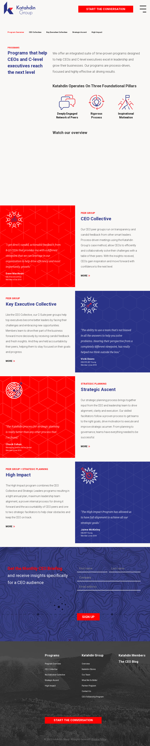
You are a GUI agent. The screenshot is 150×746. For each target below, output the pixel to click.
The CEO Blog (128, 661)
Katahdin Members (132, 655)
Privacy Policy (99, 739)
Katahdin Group (92, 655)
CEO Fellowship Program (93, 697)
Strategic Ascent (52, 680)
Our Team (86, 675)
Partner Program (89, 686)
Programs (52, 655)
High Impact (50, 686)
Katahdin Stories (89, 669)
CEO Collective (51, 669)
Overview (86, 664)
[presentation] (105, 602)
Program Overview (53, 664)
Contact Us (86, 691)
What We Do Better (89, 680)
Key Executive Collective (55, 675)
